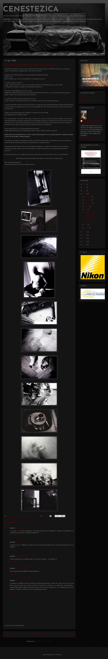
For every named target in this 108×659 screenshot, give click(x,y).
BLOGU (83, 96)
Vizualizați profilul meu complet (90, 138)
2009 (84, 238)
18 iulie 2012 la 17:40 (22, 542)
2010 (84, 235)
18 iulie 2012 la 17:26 (22, 528)
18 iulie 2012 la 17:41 (22, 556)
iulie (86, 209)
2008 (84, 241)
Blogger (64, 654)
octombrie (88, 200)
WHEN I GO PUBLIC (86, 100)
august (87, 206)
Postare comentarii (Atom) (43, 641)
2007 (84, 244)
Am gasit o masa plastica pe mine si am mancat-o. (90, 214)
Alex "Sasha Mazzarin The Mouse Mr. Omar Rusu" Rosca (23, 516)
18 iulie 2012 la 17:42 (22, 568)
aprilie (87, 228)
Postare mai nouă (11, 634)
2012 (84, 194)
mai (86, 224)
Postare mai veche (67, 634)
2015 (84, 184)
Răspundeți (13, 535)
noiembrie (88, 197)
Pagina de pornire (39, 634)
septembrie (88, 203)
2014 (84, 187)
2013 (84, 191)
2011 (84, 232)
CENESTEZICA (31, 9)
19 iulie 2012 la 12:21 (22, 580)
